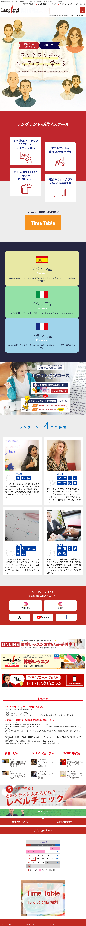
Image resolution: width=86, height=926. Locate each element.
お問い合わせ (79, 4)
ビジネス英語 (7, 874)
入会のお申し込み (65, 4)
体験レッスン (31, 865)
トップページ (7, 865)
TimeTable (30, 874)
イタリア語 (6, 883)
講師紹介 (30, 871)
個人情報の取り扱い (57, 883)
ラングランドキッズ (33, 868)
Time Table (43, 223)
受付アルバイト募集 (57, 868)
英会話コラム (31, 889)
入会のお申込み (43, 771)
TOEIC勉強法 (72, 694)
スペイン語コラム (43, 694)
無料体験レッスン (21, 763)
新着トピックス (14, 694)
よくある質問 (41, 4)
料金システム (55, 880)
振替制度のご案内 (56, 871)
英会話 (5, 871)
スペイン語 (6, 877)
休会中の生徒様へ (28, 4)
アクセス (53, 4)
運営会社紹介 (55, 877)
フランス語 (6, 880)
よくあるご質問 (32, 880)
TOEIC (5, 868)
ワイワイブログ (32, 883)
